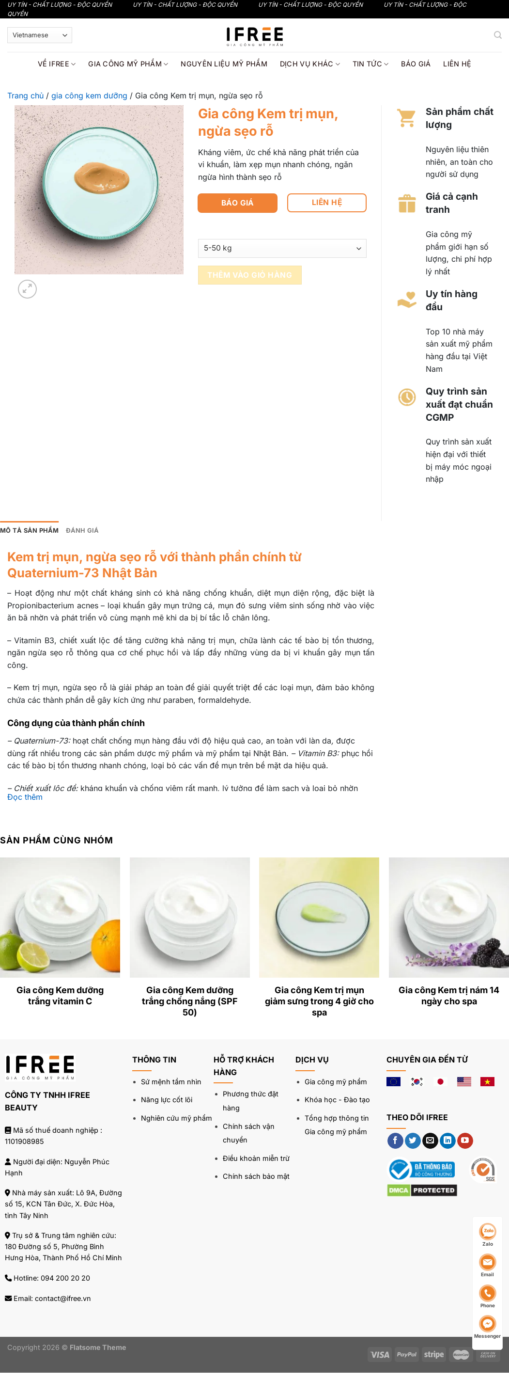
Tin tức (371, 64)
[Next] (50, 283)
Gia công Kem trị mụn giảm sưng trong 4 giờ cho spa (319, 1001)
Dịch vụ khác (310, 64)
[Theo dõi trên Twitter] (413, 1141)
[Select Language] (39, 35)
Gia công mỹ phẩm (128, 64)
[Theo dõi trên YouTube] (465, 1141)
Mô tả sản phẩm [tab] (29, 530)
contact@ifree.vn (63, 1298)
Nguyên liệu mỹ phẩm (224, 64)
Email (487, 1265)
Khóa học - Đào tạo (337, 1099)
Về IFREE (57, 64)
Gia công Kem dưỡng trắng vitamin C (60, 995)
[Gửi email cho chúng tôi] (430, 1141)
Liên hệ (457, 64)
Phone (487, 1296)
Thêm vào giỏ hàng (249, 275)
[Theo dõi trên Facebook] (395, 1141)
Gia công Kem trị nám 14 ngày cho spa (449, 995)
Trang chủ (25, 95)
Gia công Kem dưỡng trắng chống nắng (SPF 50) (190, 1001)
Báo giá (416, 64)
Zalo (487, 1235)
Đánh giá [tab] (82, 530)
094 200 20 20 (65, 1278)
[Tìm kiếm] (498, 35)
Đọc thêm (25, 797)
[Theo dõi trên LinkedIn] (448, 1141)
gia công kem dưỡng (89, 95)
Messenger (487, 1327)
